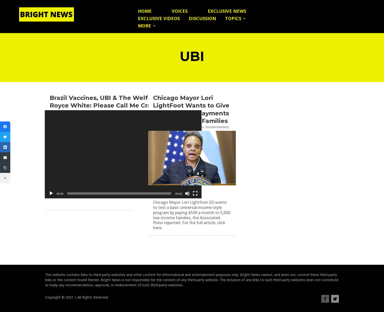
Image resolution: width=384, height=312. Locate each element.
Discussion (202, 19)
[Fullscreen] (195, 193)
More (144, 26)
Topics (233, 19)
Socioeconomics (217, 127)
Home (145, 11)
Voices (180, 11)
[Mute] (187, 193)
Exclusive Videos (159, 19)
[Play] (51, 193)
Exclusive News (227, 11)
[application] (123, 154)
